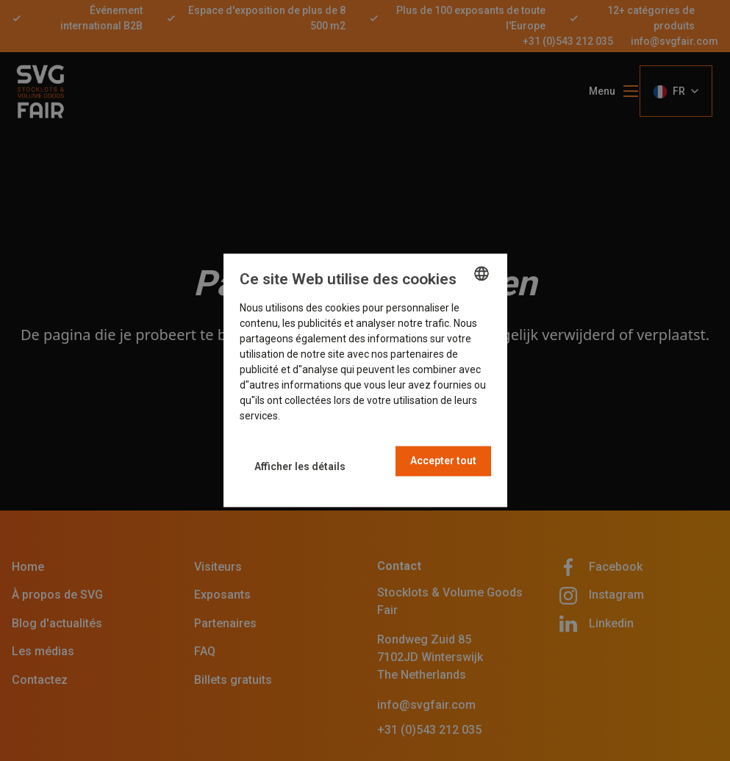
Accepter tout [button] (443, 461)
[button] (300, 467)
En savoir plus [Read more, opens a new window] (314, 416)
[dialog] (365, 380)
